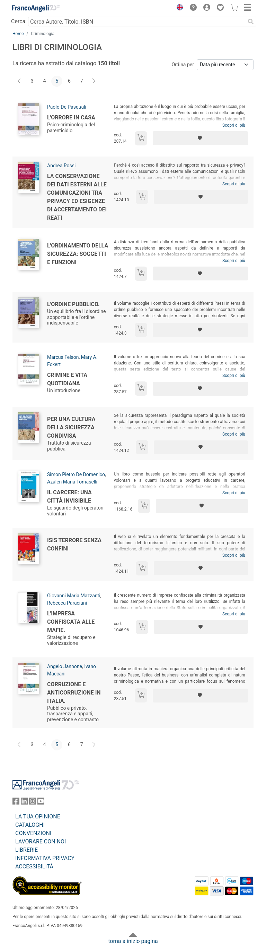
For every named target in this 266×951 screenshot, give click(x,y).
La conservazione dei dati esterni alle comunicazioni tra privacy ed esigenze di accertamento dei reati (77, 197)
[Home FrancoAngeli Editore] (36, 8)
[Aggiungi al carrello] (141, 138)
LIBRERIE (26, 850)
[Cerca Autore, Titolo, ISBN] (136, 21)
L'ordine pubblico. (73, 304)
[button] (178, 8)
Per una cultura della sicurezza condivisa (71, 427)
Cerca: (19, 21)
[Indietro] (19, 81)
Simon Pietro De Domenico (76, 474)
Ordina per (183, 64)
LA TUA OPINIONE (37, 816)
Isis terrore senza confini (74, 544)
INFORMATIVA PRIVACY (44, 858)
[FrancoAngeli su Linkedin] (24, 802)
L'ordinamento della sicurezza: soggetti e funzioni (77, 254)
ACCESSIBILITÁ (34, 866)
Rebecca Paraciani (67, 603)
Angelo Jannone (64, 666)
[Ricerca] (250, 21)
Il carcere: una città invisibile (69, 496)
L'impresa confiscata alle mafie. (71, 621)
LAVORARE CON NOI (40, 841)
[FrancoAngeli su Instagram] (32, 802)
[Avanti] (94, 81)
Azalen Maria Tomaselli (72, 482)
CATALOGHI (30, 825)
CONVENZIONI (33, 833)
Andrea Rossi (61, 165)
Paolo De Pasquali (66, 107)
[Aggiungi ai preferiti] (200, 138)
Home (18, 33)
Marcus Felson (63, 357)
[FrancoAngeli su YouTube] (40, 802)
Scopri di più (233, 125)
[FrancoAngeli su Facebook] (15, 802)
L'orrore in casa (71, 117)
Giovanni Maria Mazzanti (73, 595)
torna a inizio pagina (133, 941)
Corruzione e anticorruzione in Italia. (74, 692)
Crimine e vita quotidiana (67, 379)
